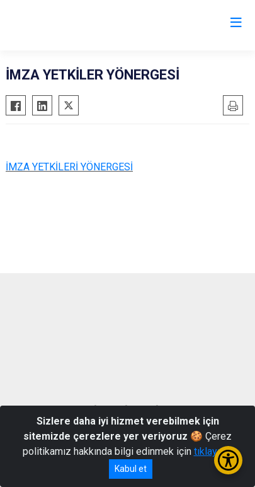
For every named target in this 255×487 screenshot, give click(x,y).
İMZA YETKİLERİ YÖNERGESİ (69, 167)
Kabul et (131, 469)
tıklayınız (213, 451)
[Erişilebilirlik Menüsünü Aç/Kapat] (228, 460)
